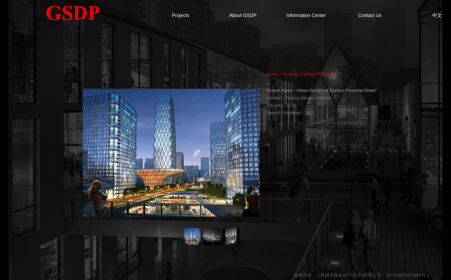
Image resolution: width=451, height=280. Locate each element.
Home (272, 74)
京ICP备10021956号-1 (408, 275)
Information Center (306, 15)
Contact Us (370, 15)
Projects (180, 15)
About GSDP (242, 15)
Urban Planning (319, 74)
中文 (437, 15)
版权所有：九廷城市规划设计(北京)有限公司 (337, 275)
